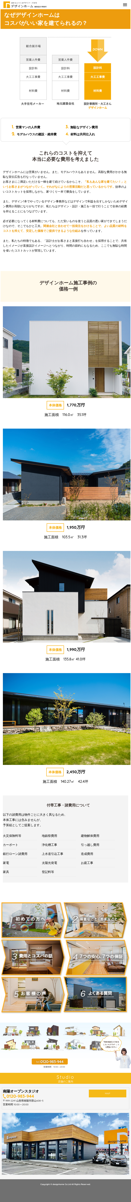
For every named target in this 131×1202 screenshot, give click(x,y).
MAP (107, 1094)
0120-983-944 (20, 1096)
